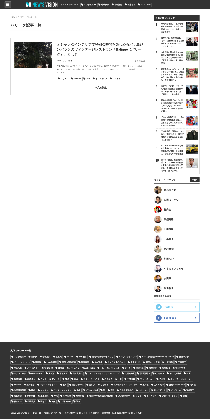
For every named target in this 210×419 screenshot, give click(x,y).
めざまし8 (159, 373)
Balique (77, 79)
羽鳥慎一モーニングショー (125, 385)
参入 (79, 390)
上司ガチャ (66, 401)
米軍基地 (44, 396)
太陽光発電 (130, 373)
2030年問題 (51, 362)
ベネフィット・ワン (128, 357)
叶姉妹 (38, 362)
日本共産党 (78, 373)
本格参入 (31, 379)
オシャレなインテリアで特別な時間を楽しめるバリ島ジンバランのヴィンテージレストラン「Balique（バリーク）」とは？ (100, 50)
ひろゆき (104, 385)
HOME (13, 17)
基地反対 (67, 396)
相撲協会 (166, 368)
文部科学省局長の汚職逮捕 (101, 396)
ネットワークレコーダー (181, 379)
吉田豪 (34, 357)
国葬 (76, 379)
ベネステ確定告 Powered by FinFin (158, 357)
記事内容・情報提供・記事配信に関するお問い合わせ (116, 413)
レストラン (117, 79)
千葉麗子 (182, 362)
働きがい (18, 401)
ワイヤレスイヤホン (62, 390)
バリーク (64, 79)
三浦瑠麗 (131, 379)
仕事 (120, 379)
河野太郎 (31, 396)
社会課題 (118, 4)
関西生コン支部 (153, 362)
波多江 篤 (48, 368)
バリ (88, 79)
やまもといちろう (91, 379)
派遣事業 (85, 362)
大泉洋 (51, 373)
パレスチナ (146, 4)
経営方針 (18, 379)
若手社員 (31, 401)
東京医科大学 (124, 396)
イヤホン (44, 390)
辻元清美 (169, 362)
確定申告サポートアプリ (103, 357)
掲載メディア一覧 (52, 413)
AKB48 (70, 357)
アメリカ (56, 379)
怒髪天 (59, 357)
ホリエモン (144, 390)
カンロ (43, 379)
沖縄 (56, 396)
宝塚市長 (140, 368)
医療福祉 (131, 4)
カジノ (92, 385)
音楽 (112, 390)
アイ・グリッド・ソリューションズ (103, 373)
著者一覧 (37, 413)
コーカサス (151, 396)
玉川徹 (145, 385)
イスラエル (176, 390)
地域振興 (105, 4)
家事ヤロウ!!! (37, 373)
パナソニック (20, 373)
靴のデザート (160, 390)
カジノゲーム (78, 385)
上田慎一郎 (135, 362)
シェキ (138, 396)
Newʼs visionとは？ (19, 413)
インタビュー (90, 4)
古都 (185, 396)
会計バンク (184, 357)
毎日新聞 (18, 396)
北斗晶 (193, 385)
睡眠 (33, 390)
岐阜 (65, 385)
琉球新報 (80, 396)
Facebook (170, 318)
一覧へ (195, 179)
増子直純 (46, 357)
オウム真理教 (175, 373)
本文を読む (101, 87)
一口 (102, 368)
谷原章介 (108, 379)
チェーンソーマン (22, 362)
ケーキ (128, 368)
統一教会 (30, 385)
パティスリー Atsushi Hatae (82, 368)
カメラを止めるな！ (116, 362)
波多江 (61, 368)
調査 (78, 401)
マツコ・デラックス (48, 385)
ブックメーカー (147, 379)
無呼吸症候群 (20, 390)
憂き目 (43, 401)
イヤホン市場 (92, 390)
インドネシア (101, 79)
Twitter (168, 307)
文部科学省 (180, 368)
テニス (162, 379)
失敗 (54, 401)
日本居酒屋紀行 (126, 390)
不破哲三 (63, 373)
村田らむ (18, 368)
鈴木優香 (83, 357)
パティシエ (114, 368)
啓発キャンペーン (177, 385)
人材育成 (98, 362)
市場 (67, 379)
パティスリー (33, 368)
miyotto (17, 385)
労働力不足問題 (69, 362)
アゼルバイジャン (170, 396)
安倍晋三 (190, 390)
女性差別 (153, 368)
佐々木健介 (159, 385)
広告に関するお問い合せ (76, 413)
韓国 (188, 373)
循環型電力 (145, 373)
